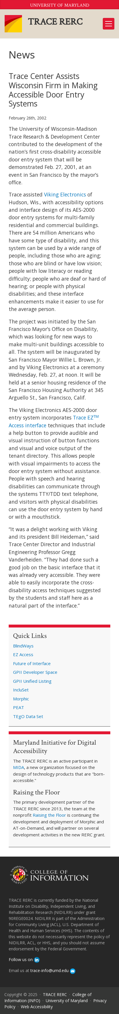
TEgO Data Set (28, 716)
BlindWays (23, 646)
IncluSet (21, 690)
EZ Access (23, 654)
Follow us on (24, 959)
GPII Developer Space (35, 672)
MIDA (18, 767)
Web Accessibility (37, 1006)
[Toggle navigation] (108, 24)
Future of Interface (32, 663)
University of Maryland (59, 5)
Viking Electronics (65, 194)
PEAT (18, 707)
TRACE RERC (55, 22)
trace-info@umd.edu (53, 970)
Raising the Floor (49, 815)
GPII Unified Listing (32, 681)
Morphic (21, 699)
